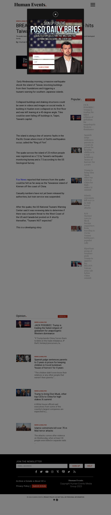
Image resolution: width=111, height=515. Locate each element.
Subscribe (43, 67)
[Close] (55, 14)
